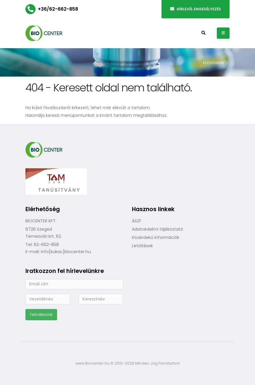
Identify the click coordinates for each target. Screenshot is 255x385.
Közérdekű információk (155, 237)
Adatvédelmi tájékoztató (157, 229)
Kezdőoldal (216, 62)
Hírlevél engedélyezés (195, 9)
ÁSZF (136, 221)
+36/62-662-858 (58, 9)
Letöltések (142, 246)
